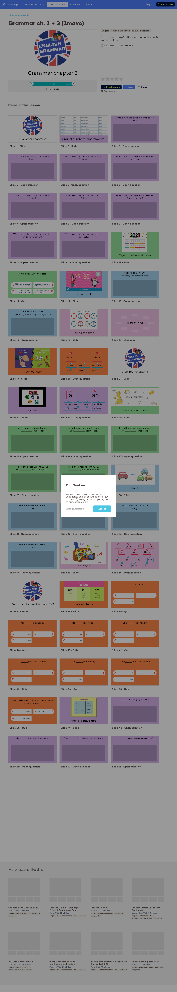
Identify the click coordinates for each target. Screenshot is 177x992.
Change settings (75, 508)
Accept (102, 508)
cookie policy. (80, 502)
